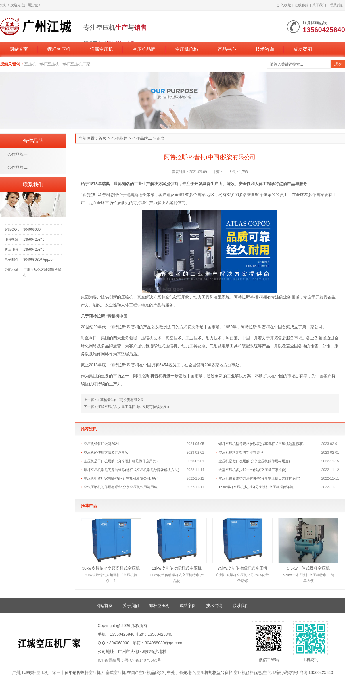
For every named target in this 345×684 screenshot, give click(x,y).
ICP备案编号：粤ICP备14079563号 (129, 660)
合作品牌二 (142, 138)
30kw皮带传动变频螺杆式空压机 (111, 568)
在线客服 (301, 5)
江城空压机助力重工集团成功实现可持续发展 (131, 407)
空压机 (30, 64)
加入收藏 (284, 5)
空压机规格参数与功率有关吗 (240, 453)
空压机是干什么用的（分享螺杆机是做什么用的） (122, 461)
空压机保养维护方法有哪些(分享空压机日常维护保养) (259, 478)
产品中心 (227, 49)
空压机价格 (186, 49)
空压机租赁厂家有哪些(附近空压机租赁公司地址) (121, 478)
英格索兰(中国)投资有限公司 (122, 400)
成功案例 (303, 49)
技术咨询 (265, 49)
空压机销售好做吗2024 (101, 444)
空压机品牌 (144, 49)
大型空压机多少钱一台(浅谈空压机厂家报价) (252, 470)
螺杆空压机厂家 (76, 64)
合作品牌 (119, 138)
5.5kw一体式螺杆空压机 (308, 568)
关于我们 (319, 5)
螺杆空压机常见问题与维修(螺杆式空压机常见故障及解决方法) (131, 470)
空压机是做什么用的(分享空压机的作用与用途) (254, 461)
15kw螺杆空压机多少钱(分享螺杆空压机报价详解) (256, 487)
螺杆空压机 (58, 49)
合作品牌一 (17, 154)
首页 (103, 138)
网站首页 (18, 49)
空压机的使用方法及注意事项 (106, 453)
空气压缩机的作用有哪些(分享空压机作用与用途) (121, 487)
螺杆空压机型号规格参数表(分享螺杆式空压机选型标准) (261, 444)
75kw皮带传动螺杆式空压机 (242, 568)
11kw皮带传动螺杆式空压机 (177, 568)
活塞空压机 (101, 49)
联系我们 (337, 5)
